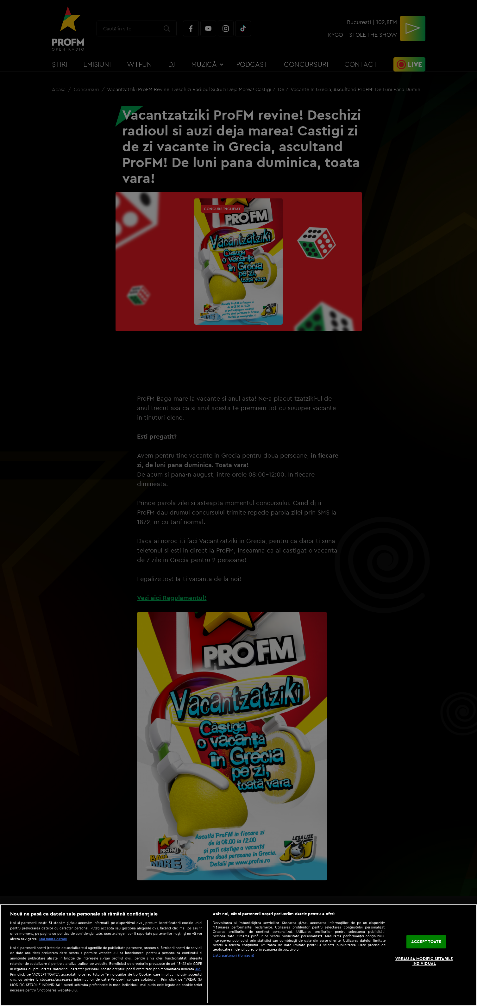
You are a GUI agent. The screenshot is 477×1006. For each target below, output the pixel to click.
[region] (238, 955)
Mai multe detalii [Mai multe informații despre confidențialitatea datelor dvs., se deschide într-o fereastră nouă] (53, 939)
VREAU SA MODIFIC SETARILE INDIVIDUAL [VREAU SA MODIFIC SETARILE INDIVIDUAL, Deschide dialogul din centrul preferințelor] (424, 961)
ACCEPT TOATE (426, 941)
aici (198, 968)
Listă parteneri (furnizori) (233, 955)
